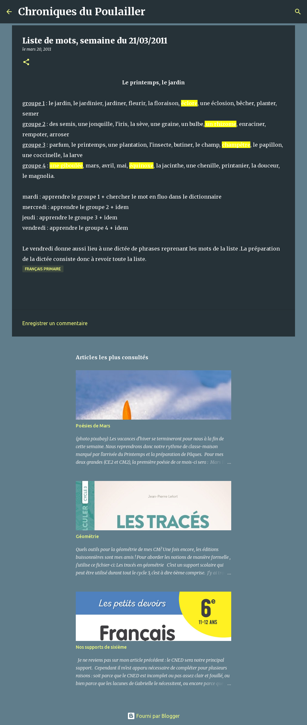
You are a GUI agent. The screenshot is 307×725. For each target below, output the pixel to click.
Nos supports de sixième (101, 647)
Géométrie (87, 536)
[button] (26, 62)
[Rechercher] (154, 11)
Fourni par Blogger (153, 716)
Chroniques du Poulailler (81, 11)
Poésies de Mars (93, 425)
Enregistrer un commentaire (54, 323)
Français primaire (43, 269)
